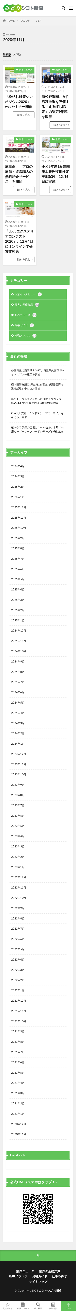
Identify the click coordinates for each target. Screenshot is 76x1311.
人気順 (17, 54)
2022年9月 (18, 908)
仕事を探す (59, 1276)
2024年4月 (18, 712)
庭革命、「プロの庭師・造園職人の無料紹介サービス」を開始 (19, 174)
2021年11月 (18, 1011)
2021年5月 (18, 1072)
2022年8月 (18, 918)
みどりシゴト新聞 (50, 1290)
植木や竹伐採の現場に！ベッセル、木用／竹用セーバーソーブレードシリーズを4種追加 (37, 429)
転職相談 (53, 1306)
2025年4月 (18, 589)
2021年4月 (18, 1082)
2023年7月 (18, 805)
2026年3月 (18, 476)
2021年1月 (18, 1113)
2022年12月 (18, 877)
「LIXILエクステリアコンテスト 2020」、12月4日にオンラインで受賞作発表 (19, 241)
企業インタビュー (28, 294)
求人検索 (38, 1306)
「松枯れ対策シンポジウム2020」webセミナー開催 (19, 102)
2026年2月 (18, 486)
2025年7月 (18, 558)
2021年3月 (18, 1093)
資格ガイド (24, 325)
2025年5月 (18, 579)
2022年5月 (18, 949)
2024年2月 (18, 733)
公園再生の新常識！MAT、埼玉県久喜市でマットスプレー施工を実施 (37, 372)
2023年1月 (18, 867)
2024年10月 (18, 651)
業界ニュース (25, 69)
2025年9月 (18, 538)
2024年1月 (18, 743)
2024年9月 (18, 661)
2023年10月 (18, 774)
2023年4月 (18, 836)
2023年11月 (18, 764)
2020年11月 (18, 1134)
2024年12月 (18, 630)
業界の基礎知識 (27, 305)
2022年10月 (18, 897)
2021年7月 (18, 1052)
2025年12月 (18, 507)
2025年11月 (18, 517)
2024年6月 (18, 692)
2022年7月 (18, 928)
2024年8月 (18, 671)
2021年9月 (18, 1031)
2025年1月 (18, 620)
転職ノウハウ (25, 336)
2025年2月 (18, 610)
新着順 (7, 54)
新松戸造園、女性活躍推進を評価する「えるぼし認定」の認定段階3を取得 (55, 107)
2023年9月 (18, 784)
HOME (11, 20)
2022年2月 (18, 980)
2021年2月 (18, 1103)
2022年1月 (18, 990)
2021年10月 (18, 1021)
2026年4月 (18, 466)
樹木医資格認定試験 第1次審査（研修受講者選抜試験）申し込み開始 (37, 386)
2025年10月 (18, 527)
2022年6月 (18, 939)
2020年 (25, 20)
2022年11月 (18, 887)
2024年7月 (18, 682)
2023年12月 (18, 754)
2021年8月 (18, 1041)
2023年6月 (18, 815)
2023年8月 (18, 795)
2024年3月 (18, 723)
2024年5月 (18, 702)
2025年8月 (18, 548)
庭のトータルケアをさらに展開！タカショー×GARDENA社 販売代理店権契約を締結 (37, 400)
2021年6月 (18, 1062)
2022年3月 (18, 969)
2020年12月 (18, 1124)
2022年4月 (18, 959)
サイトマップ (38, 1281)
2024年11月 (18, 640)
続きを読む (23, 114)
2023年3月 (18, 846)
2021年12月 (18, 1000)
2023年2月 (18, 856)
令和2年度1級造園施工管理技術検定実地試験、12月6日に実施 (56, 174)
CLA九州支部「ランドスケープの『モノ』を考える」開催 (37, 415)
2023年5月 (18, 825)
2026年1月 (18, 497)
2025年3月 (18, 599)
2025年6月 (18, 569)
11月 (39, 20)
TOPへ (68, 1306)
